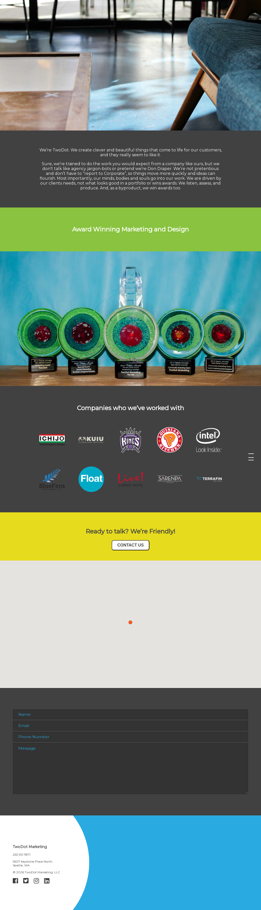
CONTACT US (130, 545)
